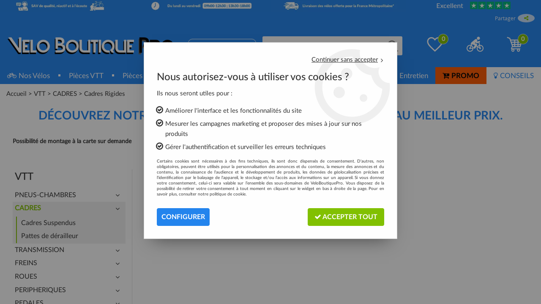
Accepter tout (345, 216)
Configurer (183, 217)
